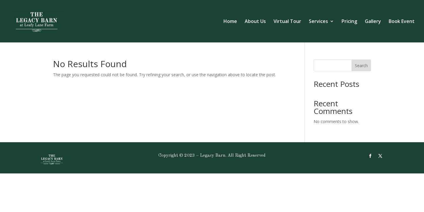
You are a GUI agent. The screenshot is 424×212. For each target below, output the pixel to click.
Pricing (349, 21)
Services (318, 21)
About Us (255, 21)
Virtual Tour (287, 21)
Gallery (373, 21)
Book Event (402, 21)
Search (361, 65)
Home (230, 21)
